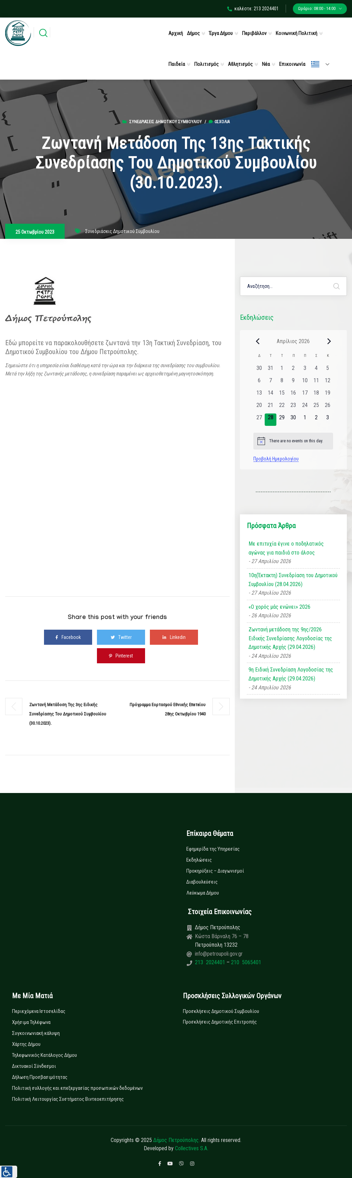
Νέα (266, 64)
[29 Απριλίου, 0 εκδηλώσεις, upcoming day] (282, 419)
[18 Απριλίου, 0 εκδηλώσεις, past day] (316, 395)
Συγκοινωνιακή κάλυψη (36, 1033)
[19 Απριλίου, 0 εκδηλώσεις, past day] (327, 395)
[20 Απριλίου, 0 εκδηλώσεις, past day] (259, 407)
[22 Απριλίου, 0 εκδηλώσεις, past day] (282, 407)
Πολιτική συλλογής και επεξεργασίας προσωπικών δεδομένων (77, 1088)
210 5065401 (245, 962)
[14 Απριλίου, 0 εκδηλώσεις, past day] (270, 395)
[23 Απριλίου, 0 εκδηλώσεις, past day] (293, 407)
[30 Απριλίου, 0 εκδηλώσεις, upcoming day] (293, 419)
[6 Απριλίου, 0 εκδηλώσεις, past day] (259, 382)
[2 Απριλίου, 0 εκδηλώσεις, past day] (293, 370)
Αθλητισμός (240, 64)
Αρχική (175, 33)
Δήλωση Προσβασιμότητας (39, 1077)
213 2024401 (211, 962)
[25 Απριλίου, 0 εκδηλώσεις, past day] (316, 407)
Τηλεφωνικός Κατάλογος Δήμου (44, 1055)
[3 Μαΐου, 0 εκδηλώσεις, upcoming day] (327, 419)
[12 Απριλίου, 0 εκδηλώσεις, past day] (327, 382)
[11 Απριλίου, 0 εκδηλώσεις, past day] (316, 382)
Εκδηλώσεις (199, 860)
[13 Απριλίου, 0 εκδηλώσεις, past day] (259, 395)
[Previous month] (257, 341)
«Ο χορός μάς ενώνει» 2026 (279, 607)
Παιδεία (176, 64)
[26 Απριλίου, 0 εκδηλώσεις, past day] (327, 407)
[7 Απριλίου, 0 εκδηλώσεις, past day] (270, 382)
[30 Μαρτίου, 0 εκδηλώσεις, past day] (259, 370)
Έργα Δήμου (221, 33)
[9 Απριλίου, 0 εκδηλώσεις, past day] (293, 382)
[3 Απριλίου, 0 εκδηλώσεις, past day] (304, 370)
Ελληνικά (315, 64)
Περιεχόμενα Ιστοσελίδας (38, 1011)
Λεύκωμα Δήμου (202, 893)
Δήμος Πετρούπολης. (176, 1140)
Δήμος (193, 33)
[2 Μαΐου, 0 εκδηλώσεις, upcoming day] (316, 419)
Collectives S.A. (191, 1148)
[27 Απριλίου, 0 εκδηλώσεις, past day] (259, 419)
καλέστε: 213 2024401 (253, 8)
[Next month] (329, 341)
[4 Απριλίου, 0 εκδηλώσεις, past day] (316, 370)
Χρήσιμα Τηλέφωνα (31, 1022)
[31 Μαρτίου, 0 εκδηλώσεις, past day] (270, 370)
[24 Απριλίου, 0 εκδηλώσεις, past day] (304, 407)
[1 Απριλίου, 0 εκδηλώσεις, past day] (282, 370)
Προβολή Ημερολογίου (276, 459)
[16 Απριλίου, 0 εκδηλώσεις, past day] (293, 395)
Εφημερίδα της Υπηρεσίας (213, 849)
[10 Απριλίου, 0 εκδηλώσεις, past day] (304, 382)
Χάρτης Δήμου (26, 1044)
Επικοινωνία (292, 64)
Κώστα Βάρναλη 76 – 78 (222, 936)
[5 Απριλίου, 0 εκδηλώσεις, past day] (327, 370)
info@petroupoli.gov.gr (219, 953)
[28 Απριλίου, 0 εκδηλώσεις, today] (270, 419)
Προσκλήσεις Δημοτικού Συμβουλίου (221, 1011)
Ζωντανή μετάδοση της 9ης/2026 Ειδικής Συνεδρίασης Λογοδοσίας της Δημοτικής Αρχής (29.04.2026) (290, 638)
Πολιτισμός (206, 64)
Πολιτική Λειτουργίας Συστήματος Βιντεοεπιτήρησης (68, 1099)
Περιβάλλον (254, 33)
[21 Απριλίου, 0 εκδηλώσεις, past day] (270, 407)
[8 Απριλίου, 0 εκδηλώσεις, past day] (282, 382)
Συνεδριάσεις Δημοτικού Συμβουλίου (165, 121)
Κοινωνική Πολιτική (296, 33)
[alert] (293, 441)
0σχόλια (219, 121)
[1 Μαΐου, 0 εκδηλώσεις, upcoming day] (304, 419)
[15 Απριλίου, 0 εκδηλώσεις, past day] (282, 395)
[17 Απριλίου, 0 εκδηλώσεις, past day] (304, 395)
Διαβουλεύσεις (202, 882)
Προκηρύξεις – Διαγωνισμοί (215, 871)
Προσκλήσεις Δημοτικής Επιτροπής (220, 1022)
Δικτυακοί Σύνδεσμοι (34, 1066)
